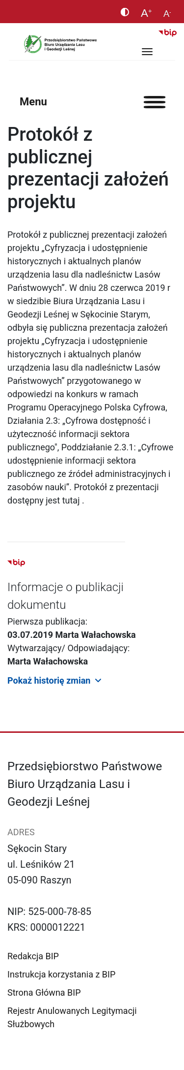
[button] (92, 680)
